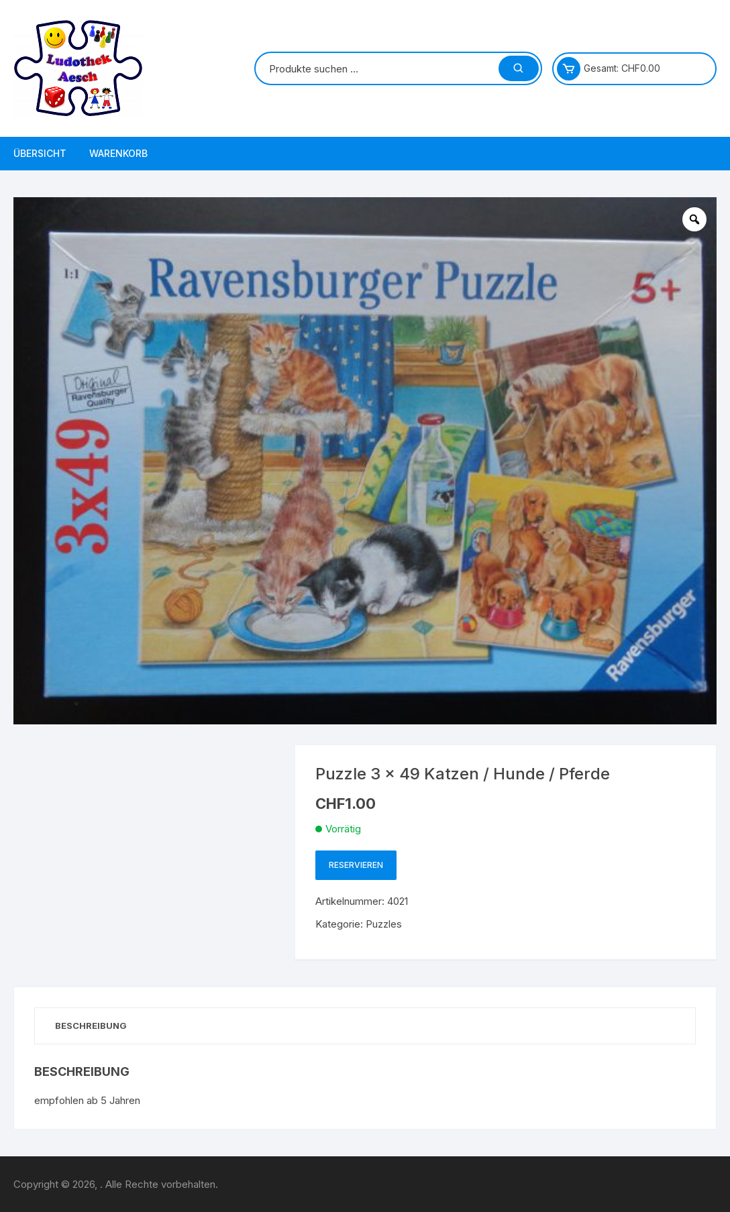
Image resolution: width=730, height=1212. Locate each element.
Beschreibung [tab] (91, 1025)
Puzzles (384, 924)
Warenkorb (118, 153)
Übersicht (39, 153)
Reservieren (356, 865)
